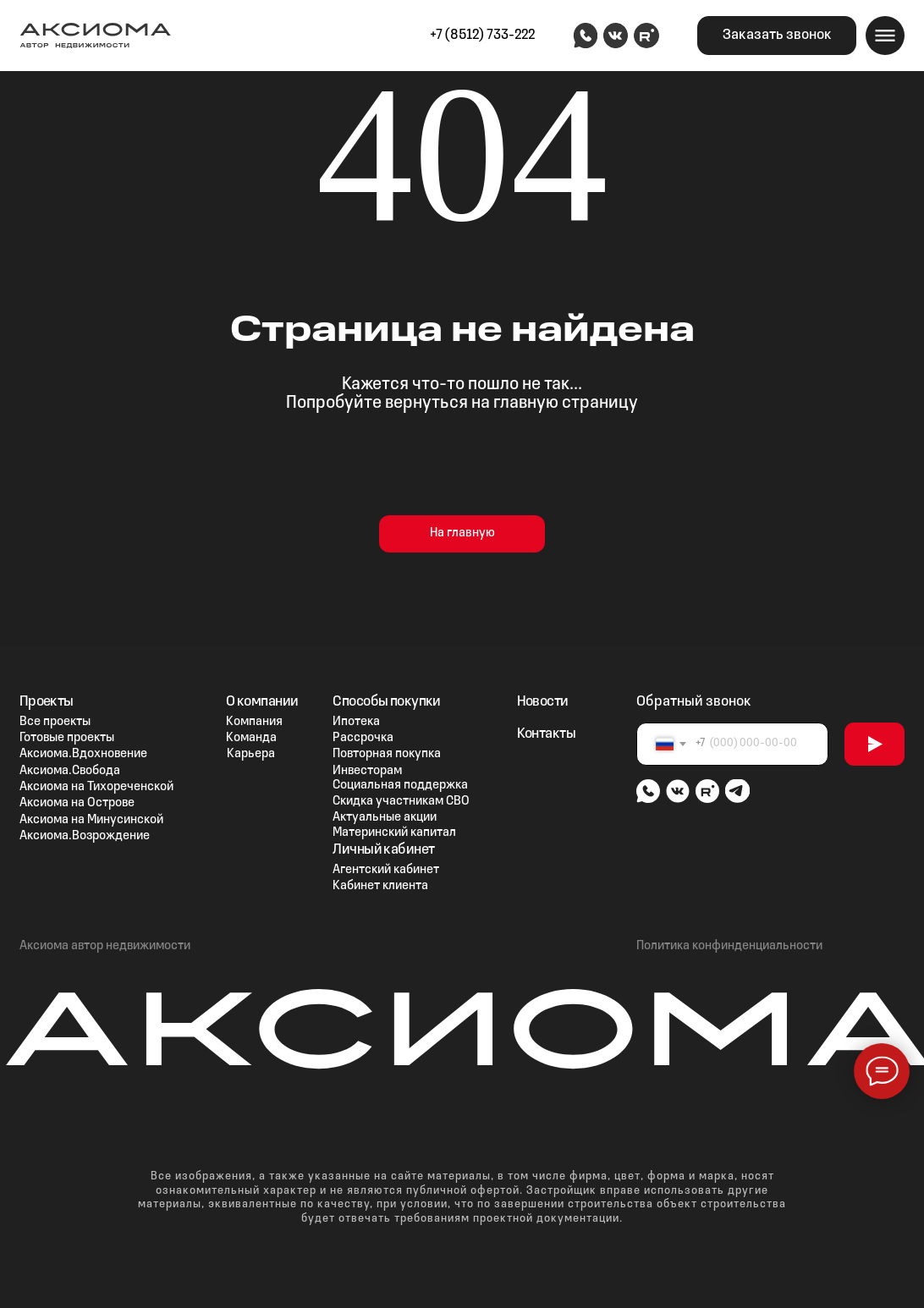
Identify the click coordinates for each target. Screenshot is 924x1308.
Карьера (251, 754)
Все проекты (55, 721)
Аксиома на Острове (77, 803)
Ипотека (356, 721)
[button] (776, 35)
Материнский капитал (394, 832)
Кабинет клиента (380, 886)
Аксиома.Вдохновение (83, 754)
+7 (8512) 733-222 (482, 35)
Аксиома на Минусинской (91, 820)
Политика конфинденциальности (729, 946)
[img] (585, 35)
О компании (262, 702)
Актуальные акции (385, 817)
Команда (251, 738)
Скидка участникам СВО (401, 801)
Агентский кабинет (386, 870)
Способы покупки (386, 702)
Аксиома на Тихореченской (96, 787)
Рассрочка (363, 738)
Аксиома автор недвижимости (104, 946)
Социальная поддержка (400, 785)
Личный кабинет (383, 850)
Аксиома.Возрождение (84, 836)
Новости (543, 702)
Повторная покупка (387, 754)
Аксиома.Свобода (69, 771)
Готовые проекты (66, 738)
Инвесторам (367, 771)
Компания (254, 721)
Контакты (546, 734)
